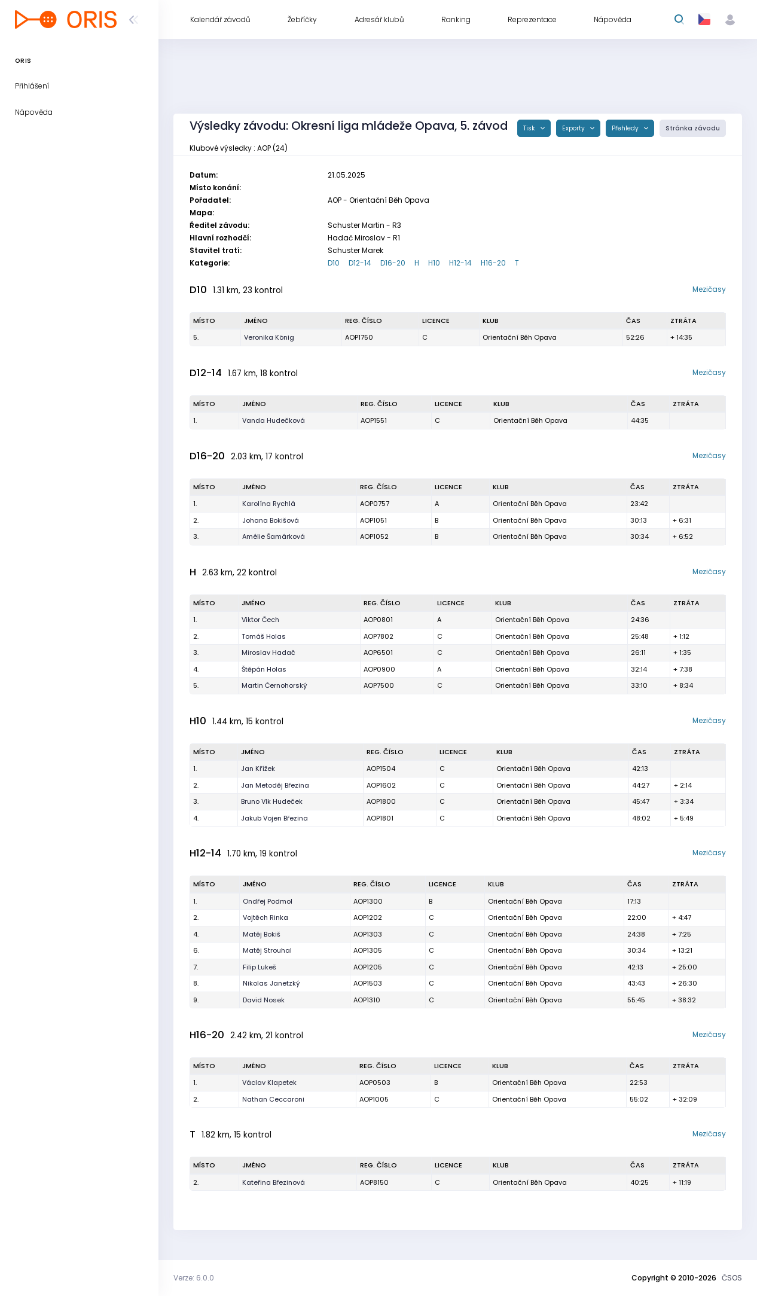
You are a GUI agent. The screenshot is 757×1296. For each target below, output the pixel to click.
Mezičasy (709, 289)
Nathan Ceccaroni (273, 1099)
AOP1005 (374, 1099)
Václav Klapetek (269, 1082)
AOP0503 (374, 1082)
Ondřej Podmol (267, 901)
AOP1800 (381, 801)
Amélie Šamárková (273, 536)
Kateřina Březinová (273, 1182)
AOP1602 (381, 785)
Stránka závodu (693, 128)
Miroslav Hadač (268, 652)
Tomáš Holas (264, 636)
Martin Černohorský (274, 685)
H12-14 (460, 263)
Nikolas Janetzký (271, 983)
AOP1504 (381, 768)
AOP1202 (367, 917)
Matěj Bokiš (261, 934)
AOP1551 (374, 420)
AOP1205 (367, 967)
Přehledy (626, 128)
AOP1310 (366, 1000)
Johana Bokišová (270, 520)
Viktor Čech (260, 619)
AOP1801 (380, 818)
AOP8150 (374, 1182)
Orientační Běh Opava (520, 337)
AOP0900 (379, 669)
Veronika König (269, 337)
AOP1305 (367, 950)
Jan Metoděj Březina (275, 785)
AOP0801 (378, 619)
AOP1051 (373, 520)
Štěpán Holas (264, 669)
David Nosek (264, 1000)
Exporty (574, 128)
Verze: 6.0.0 (193, 1278)
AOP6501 (378, 652)
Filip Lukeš (259, 967)
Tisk (530, 128)
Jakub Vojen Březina (274, 818)
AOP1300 (368, 901)
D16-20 (392, 263)
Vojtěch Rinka (265, 917)
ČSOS (732, 1278)
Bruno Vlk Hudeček (272, 801)
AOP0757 (374, 503)
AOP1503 (367, 983)
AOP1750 (359, 337)
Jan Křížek (258, 768)
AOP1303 (367, 934)
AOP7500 (379, 685)
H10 (434, 263)
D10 (334, 263)
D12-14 (360, 263)
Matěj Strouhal (267, 950)
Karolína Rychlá (268, 503)
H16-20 (493, 263)
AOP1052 (374, 536)
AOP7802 (378, 636)
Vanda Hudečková (273, 420)
